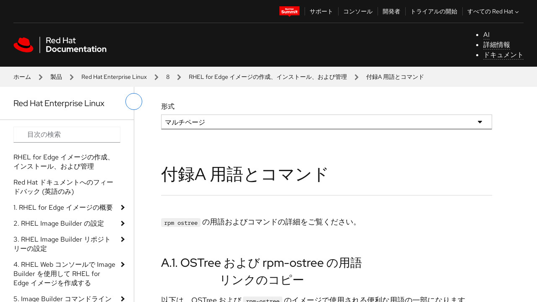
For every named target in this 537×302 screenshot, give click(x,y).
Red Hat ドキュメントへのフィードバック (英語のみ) (63, 187)
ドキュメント (503, 54)
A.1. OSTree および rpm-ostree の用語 (261, 263)
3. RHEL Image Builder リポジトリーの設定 (62, 244)
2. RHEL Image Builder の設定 (58, 223)
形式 (168, 106)
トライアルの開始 (433, 11)
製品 (56, 77)
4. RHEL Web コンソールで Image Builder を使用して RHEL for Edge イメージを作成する (64, 273)
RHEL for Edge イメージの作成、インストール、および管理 (268, 77)
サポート (321, 11)
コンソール (358, 11)
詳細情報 (496, 44)
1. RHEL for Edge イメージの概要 (63, 207)
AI (486, 34)
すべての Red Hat (494, 11)
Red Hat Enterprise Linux (114, 77)
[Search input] (66, 135)
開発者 (391, 11)
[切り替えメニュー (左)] (133, 101)
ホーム (22, 77)
